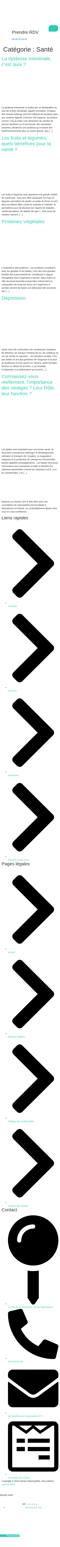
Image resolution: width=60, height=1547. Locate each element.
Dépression (14, 298)
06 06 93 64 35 (19, 39)
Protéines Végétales (23, 221)
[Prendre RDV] (6, 32)
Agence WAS (8, 1484)
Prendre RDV (25, 32)
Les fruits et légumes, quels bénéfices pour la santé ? (26, 143)
